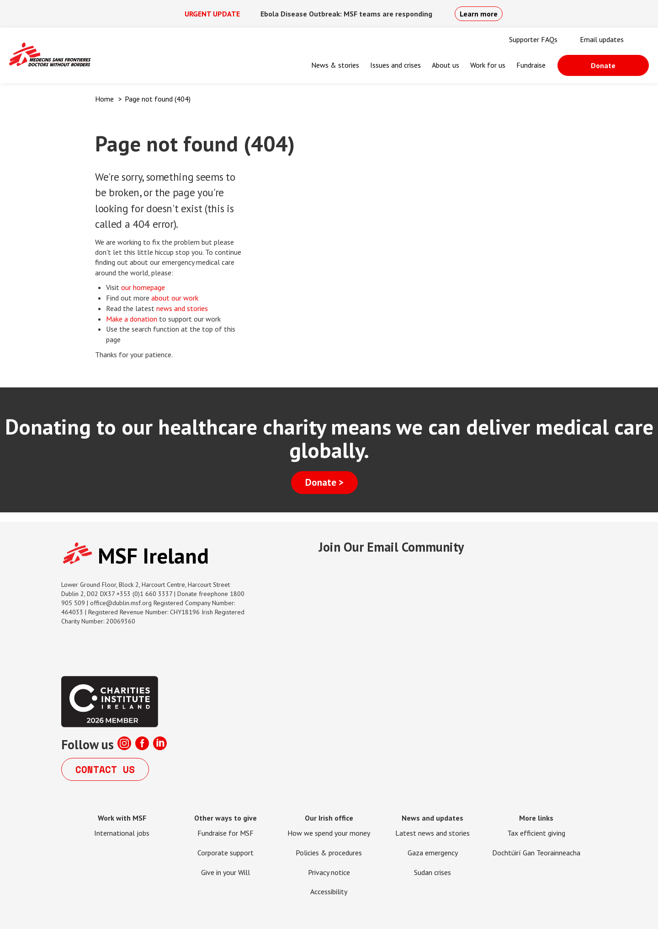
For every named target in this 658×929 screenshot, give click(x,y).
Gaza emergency (433, 852)
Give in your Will (225, 872)
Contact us (105, 769)
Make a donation (131, 318)
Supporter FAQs (533, 39)
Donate (603, 65)
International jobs (121, 833)
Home (104, 98)
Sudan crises (432, 872)
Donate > (324, 482)
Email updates (602, 39)
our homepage (144, 287)
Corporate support (225, 852)
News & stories (335, 65)
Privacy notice (329, 872)
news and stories (182, 308)
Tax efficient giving (536, 833)
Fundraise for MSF (225, 833)
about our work (174, 297)
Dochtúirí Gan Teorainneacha (536, 852)
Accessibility (328, 891)
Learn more (479, 13)
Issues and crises (395, 65)
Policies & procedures (329, 852)
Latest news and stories (432, 833)
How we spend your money (328, 833)
